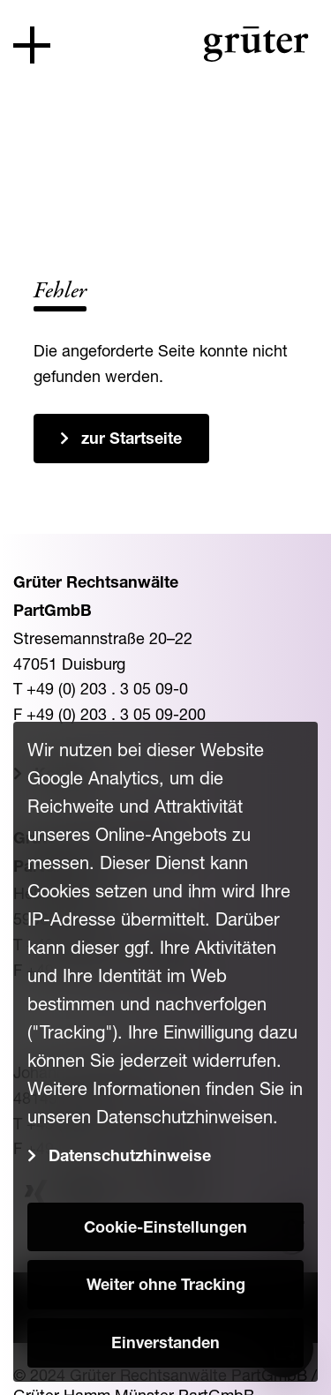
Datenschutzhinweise (130, 1158)
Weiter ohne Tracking (166, 1286)
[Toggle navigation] (31, 45)
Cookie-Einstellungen (165, 1229)
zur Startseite (131, 440)
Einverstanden (165, 1345)
